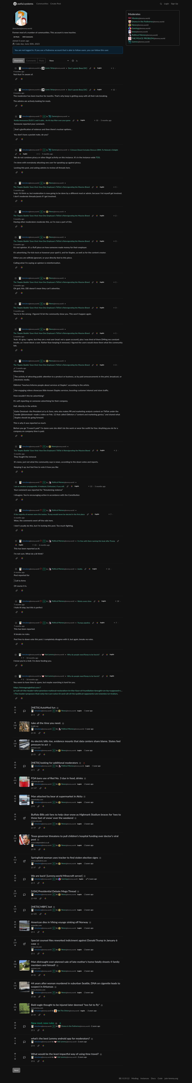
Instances (145, 1078)
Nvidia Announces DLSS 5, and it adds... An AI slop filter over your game (42, 120)
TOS (98, 157)
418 (34, 898)
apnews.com (35, 748)
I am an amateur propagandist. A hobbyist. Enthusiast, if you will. (39, 486)
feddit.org (34, 726)
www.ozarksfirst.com (39, 861)
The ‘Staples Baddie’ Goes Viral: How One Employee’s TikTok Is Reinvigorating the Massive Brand (52, 187)
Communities (42, 3)
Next (16, 1070)
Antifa (79, 569)
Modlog (135, 1078)
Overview (18, 60)
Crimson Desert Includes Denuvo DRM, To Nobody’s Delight (94, 150)
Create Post (55, 3)
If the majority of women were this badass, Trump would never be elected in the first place (49, 514)
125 (34, 914)
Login (166, 3)
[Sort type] (59, 60)
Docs (153, 1078)
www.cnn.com (36, 821)
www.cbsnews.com (38, 990)
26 (33, 996)
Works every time (84, 601)
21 (33, 754)
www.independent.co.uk (40, 842)
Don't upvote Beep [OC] (77, 68)
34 (33, 1015)
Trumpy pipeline (83, 623)
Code (160, 1078)
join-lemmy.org (171, 1078)
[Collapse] (16, 68)
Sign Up (174, 3)
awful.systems (23, 4)
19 (33, 828)
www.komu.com (37, 1008)
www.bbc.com (36, 925)
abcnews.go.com (37, 781)
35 (33, 733)
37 (33, 867)
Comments (31, 60)
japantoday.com (37, 799)
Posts (41, 60)
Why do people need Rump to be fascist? (83, 654)
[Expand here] (24, 726)
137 (34, 788)
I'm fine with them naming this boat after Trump (96, 541)
